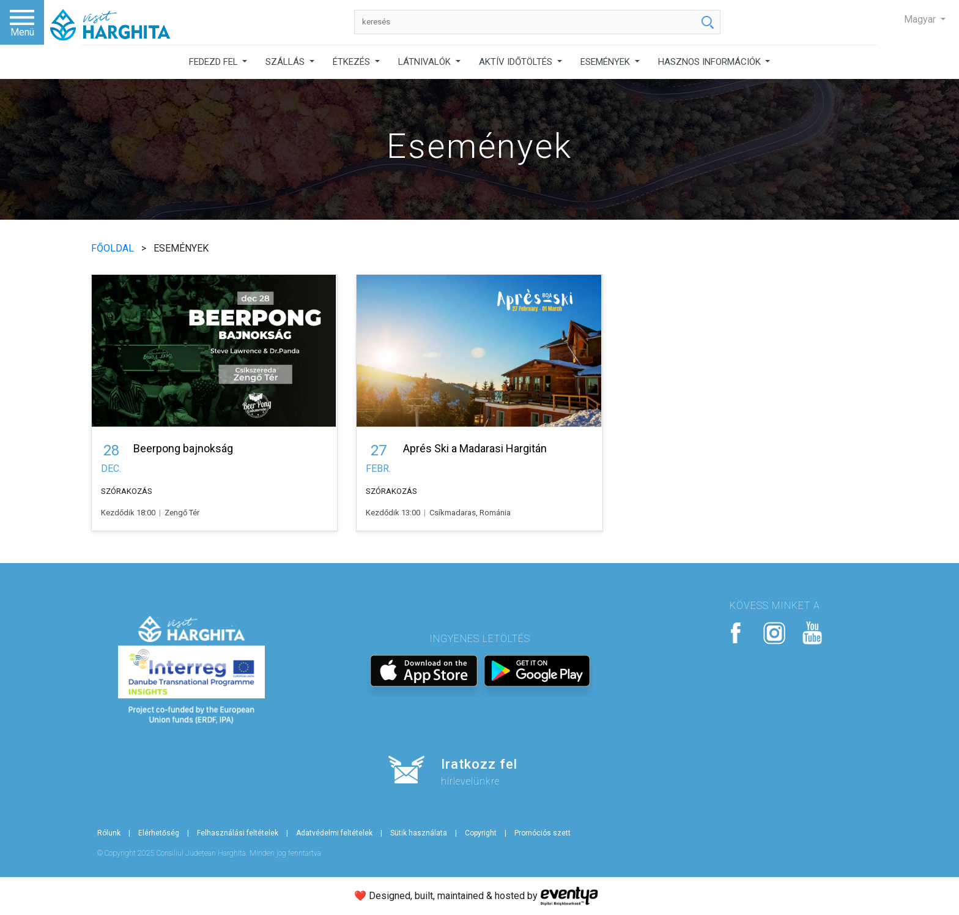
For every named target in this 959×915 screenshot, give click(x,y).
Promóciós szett (542, 833)
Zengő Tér (182, 512)
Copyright (481, 833)
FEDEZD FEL (214, 61)
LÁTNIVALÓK (425, 61)
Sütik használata (418, 833)
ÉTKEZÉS (352, 61)
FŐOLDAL (113, 248)
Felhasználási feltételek (237, 833)
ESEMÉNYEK (606, 61)
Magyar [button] (921, 19)
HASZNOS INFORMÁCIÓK (710, 61)
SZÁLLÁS (286, 61)
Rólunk (108, 833)
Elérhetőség (158, 833)
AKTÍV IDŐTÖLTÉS (517, 61)
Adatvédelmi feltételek (334, 833)
